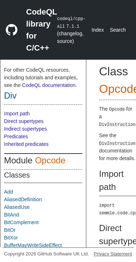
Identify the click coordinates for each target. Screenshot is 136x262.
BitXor (11, 238)
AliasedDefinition (23, 199)
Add (8, 192)
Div (10, 95)
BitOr (10, 230)
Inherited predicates (26, 144)
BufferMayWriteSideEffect (33, 245)
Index (97, 30)
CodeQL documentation (48, 85)
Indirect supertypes (25, 129)
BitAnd (11, 215)
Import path (17, 113)
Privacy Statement (113, 254)
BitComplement (21, 222)
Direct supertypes (24, 121)
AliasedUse (17, 207)
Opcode (50, 160)
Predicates (16, 136)
